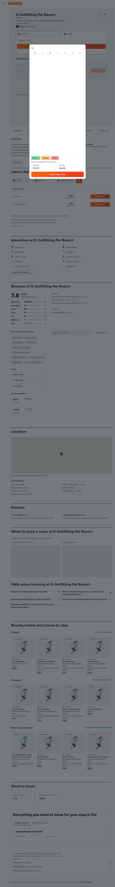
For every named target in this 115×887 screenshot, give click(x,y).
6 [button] (21, 60)
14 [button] (27, 65)
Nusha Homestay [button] (18, 709)
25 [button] (48, 71)
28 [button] (27, 76)
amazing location (18, 343)
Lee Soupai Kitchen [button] (94, 709)
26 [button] (54, 71)
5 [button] (53, 55)
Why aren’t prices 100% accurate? (62, 870)
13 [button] (21, 65)
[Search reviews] (74, 332)
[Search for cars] (4, 19)
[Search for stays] (4, 15)
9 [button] (37, 60)
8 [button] (32, 60)
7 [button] (26, 60)
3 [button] (43, 55)
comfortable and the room (21, 352)
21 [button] (27, 71)
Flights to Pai (20, 836)
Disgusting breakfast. (63, 312)
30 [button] (37, 76)
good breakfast (31, 343)
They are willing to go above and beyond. (69, 303)
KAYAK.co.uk (15, 882)
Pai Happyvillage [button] (18, 661)
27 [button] (21, 76)
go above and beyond (19, 357)
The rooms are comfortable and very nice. (70, 297)
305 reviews (30, 26)
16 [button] (38, 65)
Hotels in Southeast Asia (58, 882)
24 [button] (43, 71)
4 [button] (48, 55)
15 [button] (32, 65)
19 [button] (54, 65)
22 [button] (32, 71)
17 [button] (43, 65)
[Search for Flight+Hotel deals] (4, 24)
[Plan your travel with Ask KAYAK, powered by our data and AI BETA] (4, 31)
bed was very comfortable (21, 347)
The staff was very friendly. (64, 300)
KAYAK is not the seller (62, 862)
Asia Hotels (31, 882)
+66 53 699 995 (22, 23)
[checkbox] (22, 401)
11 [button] (48, 60)
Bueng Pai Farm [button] (43, 757)
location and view (31, 338)
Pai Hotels (72, 882)
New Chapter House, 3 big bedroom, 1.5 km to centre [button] (21, 756)
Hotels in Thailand (43, 882)
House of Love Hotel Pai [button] (46, 661)
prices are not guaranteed (56, 856)
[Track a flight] (4, 40)
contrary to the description (33, 362)
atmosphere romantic (37, 357)
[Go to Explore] (4, 35)
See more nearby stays (103, 632)
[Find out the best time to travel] (4, 45)
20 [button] (21, 71)
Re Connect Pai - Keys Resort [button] (98, 757)
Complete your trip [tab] (22, 823)
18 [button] (48, 65)
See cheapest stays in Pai (102, 680)
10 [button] (43, 60)
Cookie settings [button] (16, 226)
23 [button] (38, 71)
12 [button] (54, 60)
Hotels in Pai (51, 836)
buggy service (17, 362)
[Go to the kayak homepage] (15, 3)
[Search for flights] (4, 10)
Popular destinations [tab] (39, 823)
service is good (17, 338)
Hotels (23, 882)
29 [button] (32, 76)
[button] (3, 3)
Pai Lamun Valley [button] (68, 661)
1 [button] (32, 55)
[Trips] (4, 56)
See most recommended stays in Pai (98, 728)
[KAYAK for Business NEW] (4, 49)
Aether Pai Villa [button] (93, 661)
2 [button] (37, 55)
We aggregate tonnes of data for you (62, 866)
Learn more (64, 216)
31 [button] (43, 76)
